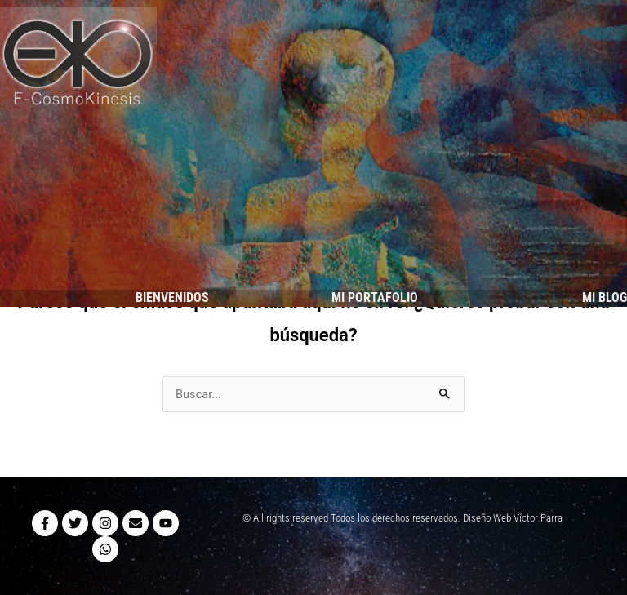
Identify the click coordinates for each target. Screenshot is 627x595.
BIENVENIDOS (172, 297)
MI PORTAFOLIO (374, 297)
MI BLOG (604, 297)
